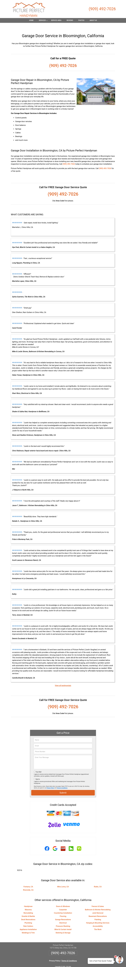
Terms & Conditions (62, 781)
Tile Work (97, 923)
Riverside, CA (28, 883)
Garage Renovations (63, 913)
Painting (97, 913)
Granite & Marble (28, 909)
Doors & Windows (63, 899)
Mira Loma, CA (63, 880)
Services (43, 21)
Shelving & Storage (63, 926)
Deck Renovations (28, 913)
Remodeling (28, 906)
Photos (81, 20)
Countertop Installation (63, 906)
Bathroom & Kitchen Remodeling (97, 903)
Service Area (56, 20)
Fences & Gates (98, 899)
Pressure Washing (63, 919)
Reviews (70, 20)
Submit (62, 786)
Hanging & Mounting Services (97, 916)
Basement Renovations (98, 909)
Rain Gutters (28, 919)
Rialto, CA (98, 880)
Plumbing (28, 916)
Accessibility (98, 919)
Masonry (28, 903)
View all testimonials (63, 679)
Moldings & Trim (28, 926)
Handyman (28, 899)
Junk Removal (97, 906)
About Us (93, 20)
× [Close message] (112, 959)
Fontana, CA (28, 880)
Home (31, 20)
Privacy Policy (50, 781)
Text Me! (38, 765)
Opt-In (38, 772)
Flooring (63, 909)
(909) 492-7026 (102, 9)
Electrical (63, 916)
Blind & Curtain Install (63, 923)
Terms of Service (79, 962)
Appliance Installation (28, 923)
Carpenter (63, 903)
